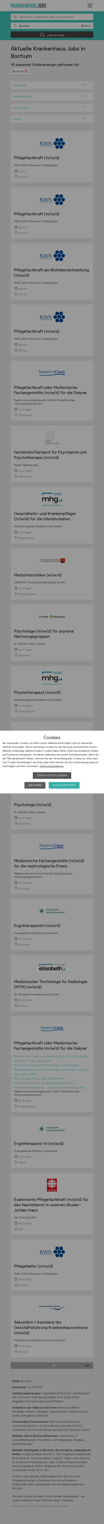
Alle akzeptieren (64, 785)
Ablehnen (34, 785)
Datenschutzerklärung (51, 766)
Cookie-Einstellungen (52, 775)
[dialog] (52, 762)
